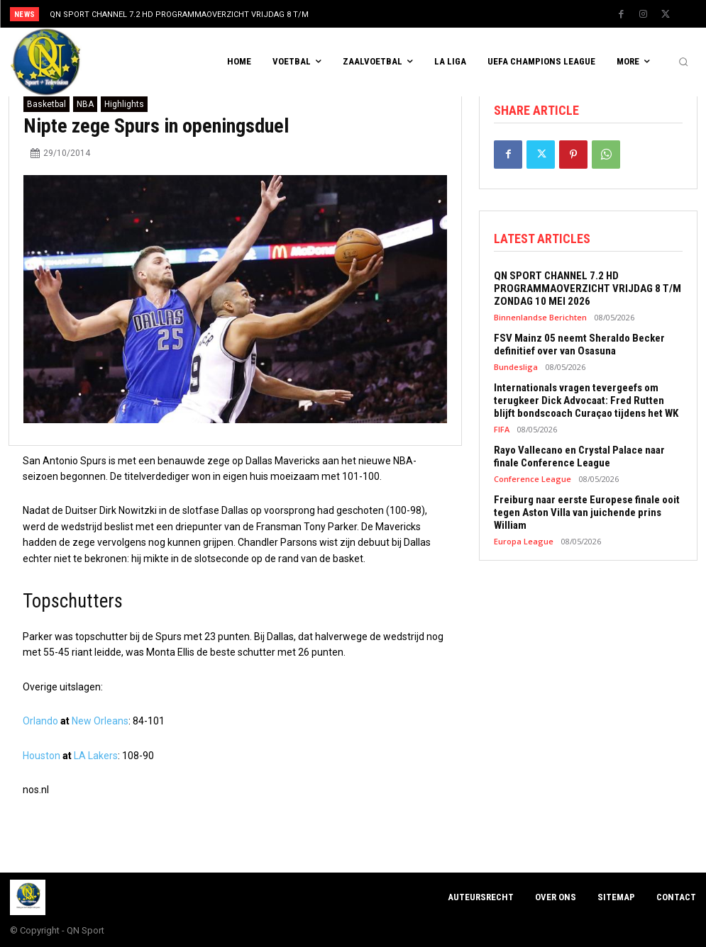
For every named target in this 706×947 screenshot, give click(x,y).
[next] (393, 14)
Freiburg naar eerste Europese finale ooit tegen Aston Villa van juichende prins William (587, 512)
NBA (85, 104)
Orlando (40, 721)
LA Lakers (96, 755)
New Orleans (100, 721)
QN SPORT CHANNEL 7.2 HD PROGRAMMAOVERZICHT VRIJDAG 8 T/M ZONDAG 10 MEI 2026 (587, 288)
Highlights (124, 104)
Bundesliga (516, 367)
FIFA (501, 429)
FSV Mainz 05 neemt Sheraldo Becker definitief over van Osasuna (579, 344)
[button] (683, 62)
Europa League (523, 541)
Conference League (532, 479)
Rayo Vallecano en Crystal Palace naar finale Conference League (579, 456)
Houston (41, 755)
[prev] (370, 14)
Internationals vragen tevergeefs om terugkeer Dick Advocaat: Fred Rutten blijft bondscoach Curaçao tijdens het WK (586, 400)
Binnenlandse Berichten (540, 317)
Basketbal (46, 104)
